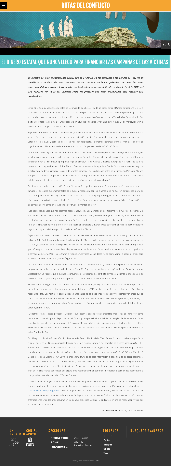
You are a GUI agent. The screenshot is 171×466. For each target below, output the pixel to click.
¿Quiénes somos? (81, 438)
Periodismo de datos (59, 438)
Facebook (107, 436)
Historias (55, 442)
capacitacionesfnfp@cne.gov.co (43, 390)
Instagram (108, 444)
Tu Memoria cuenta (59, 447)
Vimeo (106, 453)
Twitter (107, 440)
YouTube (107, 449)
